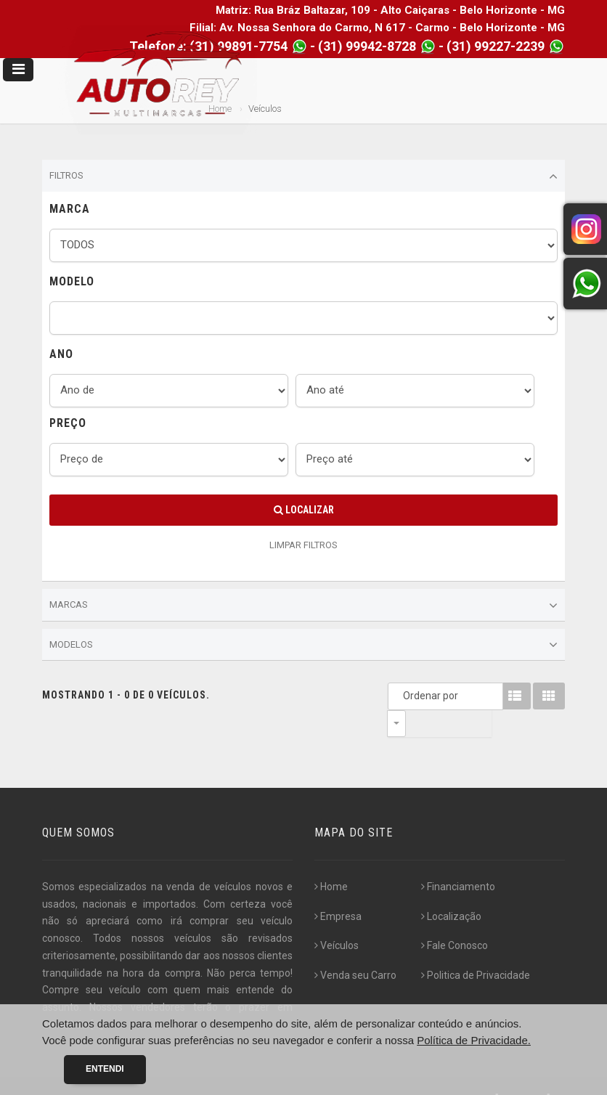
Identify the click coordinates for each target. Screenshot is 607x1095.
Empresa (338, 889)
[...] (97, 998)
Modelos (303, 644)
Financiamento (458, 860)
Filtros (303, 176)
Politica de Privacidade (475, 948)
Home (331, 860)
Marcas (303, 605)
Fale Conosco (454, 918)
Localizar (304, 510)
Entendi (105, 1069)
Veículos (336, 918)
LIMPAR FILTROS (303, 545)
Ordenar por (400, 695)
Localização (451, 889)
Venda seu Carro (355, 948)
